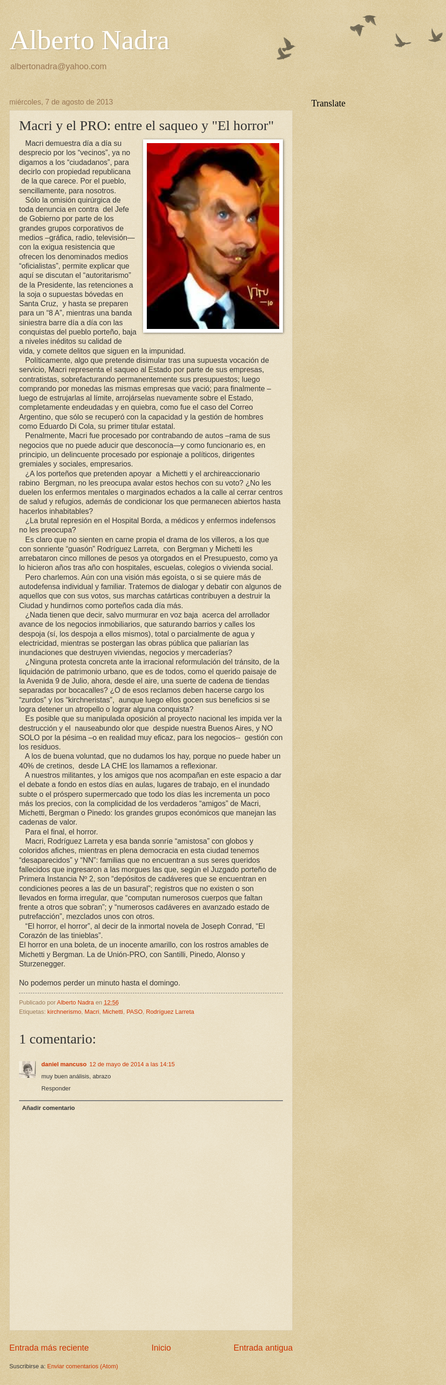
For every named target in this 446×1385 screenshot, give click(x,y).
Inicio (161, 1347)
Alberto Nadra (89, 40)
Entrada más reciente (49, 1347)
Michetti (113, 1011)
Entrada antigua (263, 1347)
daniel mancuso (63, 1064)
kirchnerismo (64, 1011)
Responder (56, 1088)
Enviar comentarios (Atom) (82, 1366)
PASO (134, 1011)
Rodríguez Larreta (170, 1011)
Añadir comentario (48, 1107)
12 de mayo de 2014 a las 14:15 (132, 1064)
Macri (92, 1011)
